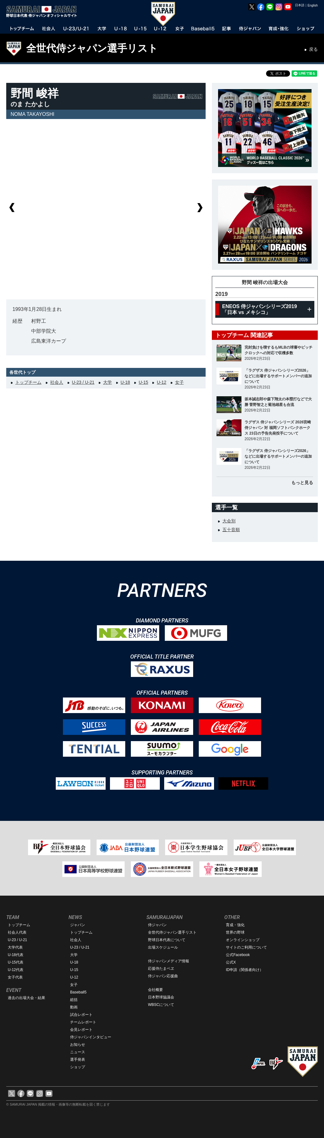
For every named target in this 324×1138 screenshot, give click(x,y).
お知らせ (77, 1044)
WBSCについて (161, 1004)
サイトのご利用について (246, 947)
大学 (107, 382)
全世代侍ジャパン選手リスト (92, 48)
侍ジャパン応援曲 (163, 976)
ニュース (77, 1052)
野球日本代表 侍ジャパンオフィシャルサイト (43, 11)
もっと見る (302, 482)
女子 (179, 382)
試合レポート (81, 1014)
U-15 (143, 382)
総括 (74, 1000)
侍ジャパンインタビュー (90, 1037)
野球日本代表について (166, 940)
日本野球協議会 (161, 997)
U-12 (161, 382)
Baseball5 (78, 992)
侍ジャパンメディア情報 (168, 961)
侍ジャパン (157, 925)
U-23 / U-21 (83, 382)
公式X (231, 962)
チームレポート (83, 1022)
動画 (74, 1007)
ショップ (77, 1067)
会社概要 (155, 990)
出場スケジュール (163, 947)
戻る (313, 49)
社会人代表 (17, 932)
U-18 (125, 382)
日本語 (299, 5)
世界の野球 (235, 932)
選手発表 (77, 1059)
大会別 (229, 520)
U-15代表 (15, 962)
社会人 (56, 382)
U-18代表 (15, 955)
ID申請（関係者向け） (244, 970)
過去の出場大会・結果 (26, 998)
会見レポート (81, 1029)
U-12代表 (15, 970)
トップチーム (28, 382)
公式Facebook (238, 955)
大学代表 (15, 947)
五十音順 (231, 529)
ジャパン (77, 925)
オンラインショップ (243, 940)
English (312, 5)
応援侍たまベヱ (161, 968)
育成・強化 (235, 925)
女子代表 (15, 977)
